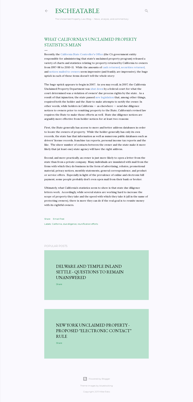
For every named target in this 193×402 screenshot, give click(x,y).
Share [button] (47, 218)
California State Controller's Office (82, 54)
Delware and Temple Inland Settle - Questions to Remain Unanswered (90, 271)
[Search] (146, 10)
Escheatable (77, 11)
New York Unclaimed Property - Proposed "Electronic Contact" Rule (94, 330)
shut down (97, 88)
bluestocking (106, 385)
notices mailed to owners (64, 71)
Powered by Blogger (96, 379)
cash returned (111, 67)
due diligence (70, 224)
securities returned (133, 67)
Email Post (58, 218)
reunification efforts (88, 224)
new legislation (104, 97)
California (57, 224)
